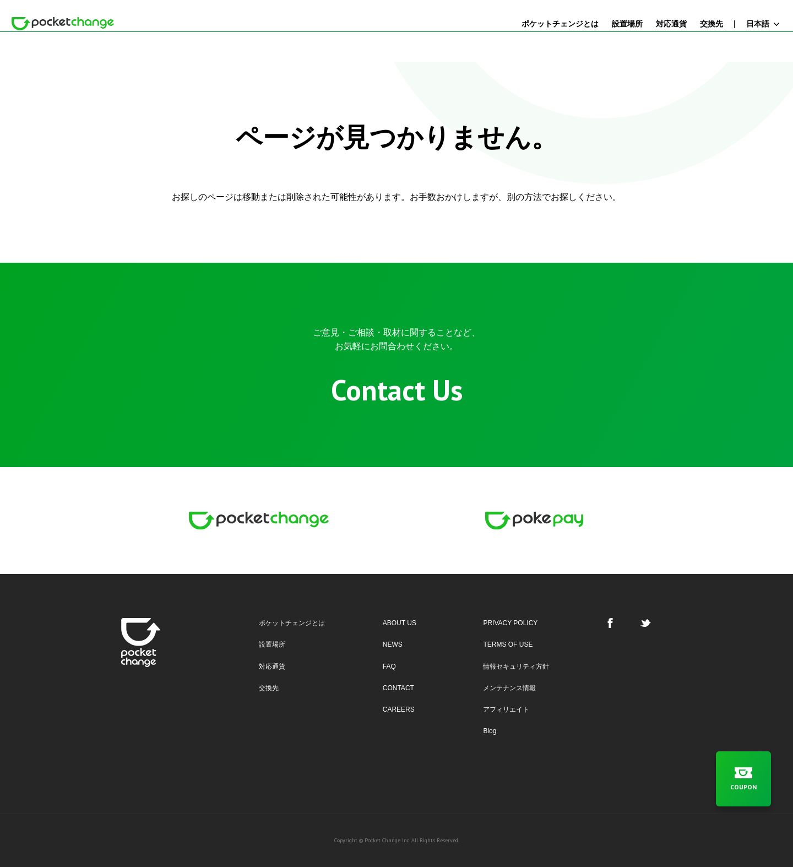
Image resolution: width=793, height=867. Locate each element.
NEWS (393, 644)
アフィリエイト (506, 709)
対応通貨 (272, 666)
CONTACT (398, 688)
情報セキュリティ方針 (516, 666)
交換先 (269, 688)
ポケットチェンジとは (292, 623)
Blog (489, 731)
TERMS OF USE (508, 644)
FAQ (389, 666)
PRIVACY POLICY (510, 623)
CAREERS (399, 709)
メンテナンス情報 (509, 688)
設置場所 (272, 644)
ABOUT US (399, 623)
